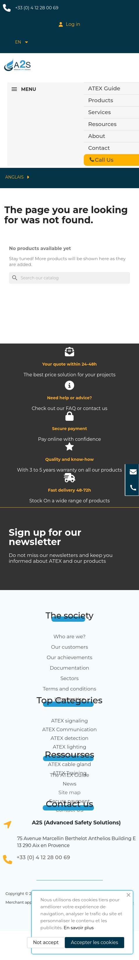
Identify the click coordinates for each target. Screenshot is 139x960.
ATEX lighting (69, 747)
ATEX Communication (69, 729)
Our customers (69, 647)
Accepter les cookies (94, 942)
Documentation (69, 668)
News (69, 784)
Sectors (69, 678)
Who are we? (70, 636)
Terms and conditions (69, 689)
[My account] (69, 24)
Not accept (46, 942)
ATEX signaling (69, 721)
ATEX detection (69, 738)
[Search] (69, 278)
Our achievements (69, 657)
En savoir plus (79, 927)
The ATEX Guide (69, 775)
